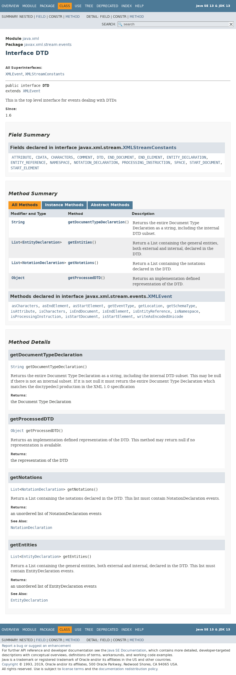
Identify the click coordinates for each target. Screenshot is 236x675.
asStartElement (88, 306)
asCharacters (25, 306)
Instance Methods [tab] (64, 205)
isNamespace (186, 311)
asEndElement (55, 306)
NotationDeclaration (43, 262)
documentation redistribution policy (128, 669)
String (18, 222)
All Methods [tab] (25, 205)
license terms (73, 669)
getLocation (150, 306)
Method (72, 17)
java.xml (31, 38)
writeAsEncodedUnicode (160, 316)
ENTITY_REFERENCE (28, 162)
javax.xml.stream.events (47, 44)
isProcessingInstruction (36, 316)
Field (41, 17)
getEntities (80, 242)
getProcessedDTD (84, 278)
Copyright (10, 664)
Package (47, 6)
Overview (10, 6)
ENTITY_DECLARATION (186, 157)
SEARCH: (109, 24)
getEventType (121, 306)
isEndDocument (84, 311)
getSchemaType (181, 306)
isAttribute (23, 311)
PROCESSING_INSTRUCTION (146, 162)
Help (139, 6)
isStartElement (117, 316)
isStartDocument (81, 316)
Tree (89, 6)
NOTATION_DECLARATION (96, 162)
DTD (100, 157)
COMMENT (84, 157)
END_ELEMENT (150, 157)
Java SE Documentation (126, 650)
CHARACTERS (62, 157)
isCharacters (52, 311)
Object (18, 278)
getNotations (81, 262)
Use (78, 6)
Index (126, 6)
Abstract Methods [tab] (110, 205)
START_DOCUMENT (205, 162)
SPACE (179, 162)
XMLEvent (14, 74)
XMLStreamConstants (44, 74)
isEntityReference (151, 311)
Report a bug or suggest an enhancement (36, 646)
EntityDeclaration (40, 242)
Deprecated (107, 6)
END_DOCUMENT (121, 157)
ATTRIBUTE (21, 157)
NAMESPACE (60, 162)
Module (29, 6)
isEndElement (115, 311)
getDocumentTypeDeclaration (96, 222)
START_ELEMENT (25, 168)
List (15, 242)
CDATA (41, 157)
